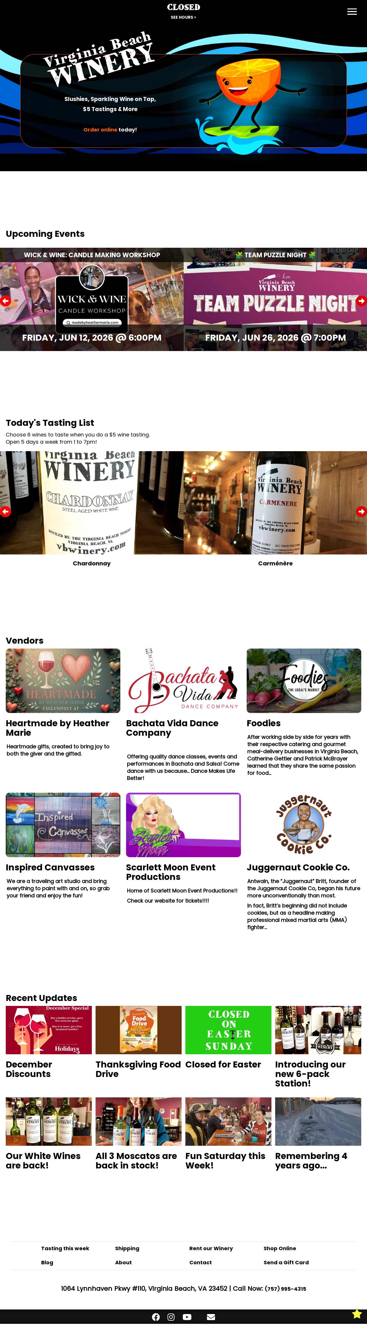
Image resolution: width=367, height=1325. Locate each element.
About (123, 1262)
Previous (5, 300)
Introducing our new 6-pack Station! (310, 1074)
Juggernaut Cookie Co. (298, 867)
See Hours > (183, 17)
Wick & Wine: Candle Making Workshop (92, 255)
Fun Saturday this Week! (225, 1161)
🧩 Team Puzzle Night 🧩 (275, 255)
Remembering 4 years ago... (311, 1161)
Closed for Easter (223, 1065)
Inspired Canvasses (50, 867)
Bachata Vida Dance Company (172, 728)
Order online (100, 129)
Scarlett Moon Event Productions (171, 872)
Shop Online (280, 1248)
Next (361, 300)
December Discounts (29, 1069)
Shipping (127, 1248)
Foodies (264, 723)
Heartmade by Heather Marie (57, 728)
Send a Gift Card (286, 1262)
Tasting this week (65, 1248)
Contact (200, 1262)
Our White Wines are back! (43, 1161)
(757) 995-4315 (285, 1288)
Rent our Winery (211, 1248)
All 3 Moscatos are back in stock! (136, 1161)
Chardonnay (92, 563)
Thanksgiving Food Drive (138, 1069)
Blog (47, 1262)
